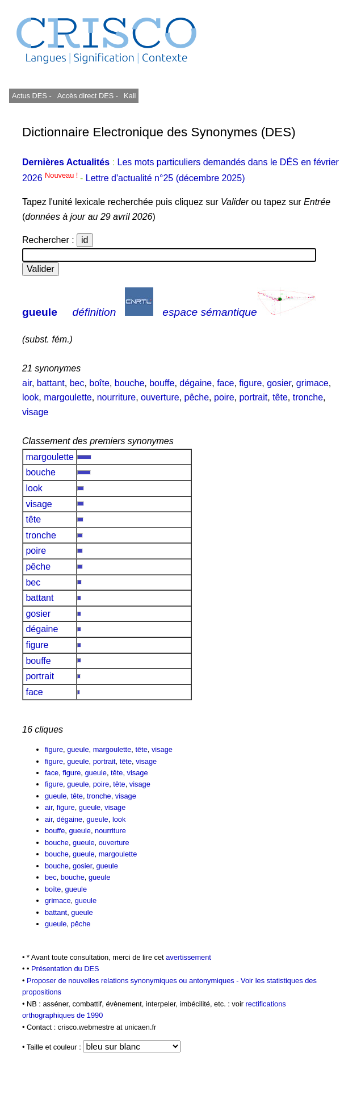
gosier (279, 383)
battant (51, 383)
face (225, 383)
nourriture (116, 397)
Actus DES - (32, 95)
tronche (308, 397)
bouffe (161, 383)
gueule (39, 312)
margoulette (68, 397)
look (30, 397)
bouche (130, 383)
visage (35, 412)
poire (224, 397)
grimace (312, 383)
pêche (196, 397)
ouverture (160, 397)
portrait (253, 397)
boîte (99, 383)
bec (77, 383)
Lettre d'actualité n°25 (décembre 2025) (165, 178)
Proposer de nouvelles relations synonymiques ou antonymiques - (134, 980)
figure (250, 383)
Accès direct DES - (87, 95)
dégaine (195, 383)
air (27, 383)
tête (280, 397)
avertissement (188, 957)
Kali (130, 95)
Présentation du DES (65, 968)
